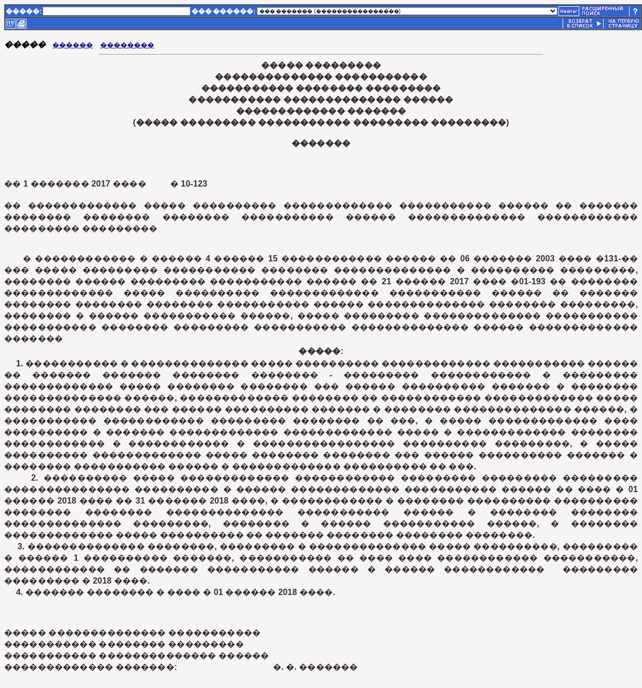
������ (72, 45)
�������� (127, 45)
